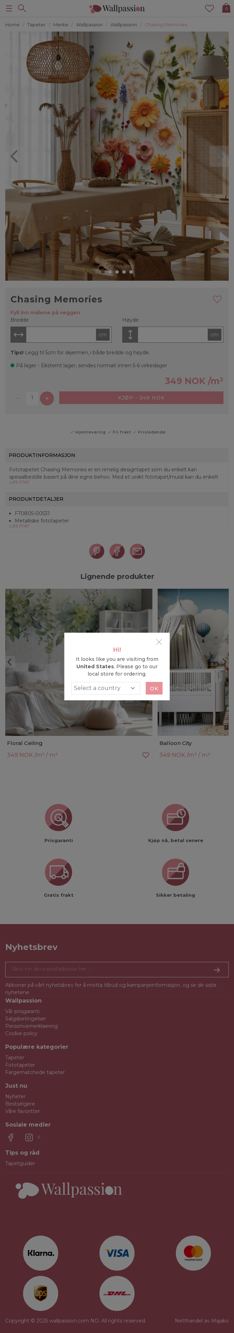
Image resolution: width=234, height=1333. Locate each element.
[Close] (159, 641)
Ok (154, 688)
